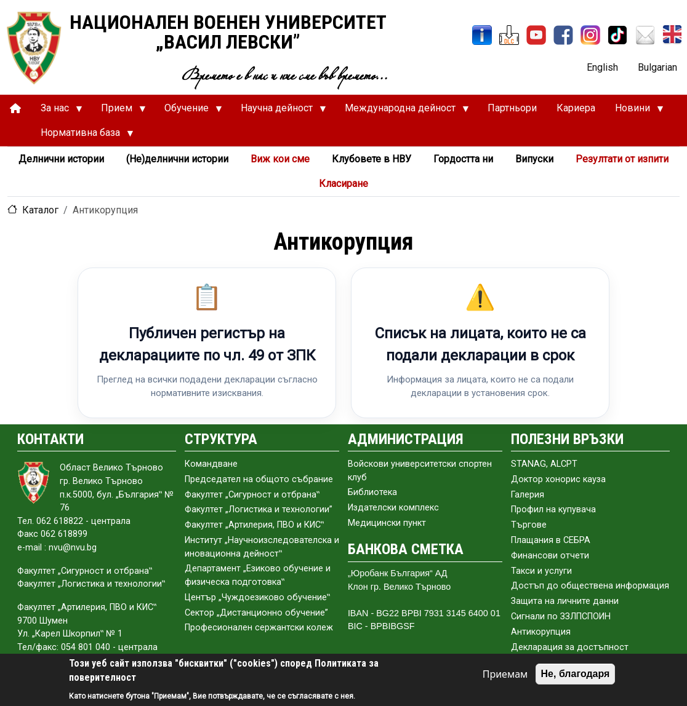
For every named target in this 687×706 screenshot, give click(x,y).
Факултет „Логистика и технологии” (258, 509)
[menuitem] (15, 108)
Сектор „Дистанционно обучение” (256, 613)
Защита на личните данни (565, 601)
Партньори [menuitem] (512, 108)
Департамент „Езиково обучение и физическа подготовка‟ (258, 575)
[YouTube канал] (536, 35)
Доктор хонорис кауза (558, 479)
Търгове (529, 525)
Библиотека (372, 492)
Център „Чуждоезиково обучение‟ (257, 597)
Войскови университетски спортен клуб (420, 471)
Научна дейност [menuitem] (278, 111)
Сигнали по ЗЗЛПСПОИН (561, 616)
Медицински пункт (387, 523)
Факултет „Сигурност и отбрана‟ (252, 495)
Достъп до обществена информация (590, 586)
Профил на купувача (553, 509)
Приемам (505, 674)
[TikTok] (617, 35)
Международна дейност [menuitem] (402, 111)
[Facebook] (563, 35)
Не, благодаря (575, 673)
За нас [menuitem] (56, 111)
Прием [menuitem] (118, 111)
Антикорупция (541, 632)
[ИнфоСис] (482, 35)
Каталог (40, 210)
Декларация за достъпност (570, 647)
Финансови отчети (550, 555)
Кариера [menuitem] (575, 108)
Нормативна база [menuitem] (82, 136)
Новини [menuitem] (634, 111)
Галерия (527, 495)
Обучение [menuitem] (188, 111)
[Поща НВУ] (645, 35)
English (602, 67)
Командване (211, 464)
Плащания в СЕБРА (550, 540)
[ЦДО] (509, 35)
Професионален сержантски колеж (259, 627)
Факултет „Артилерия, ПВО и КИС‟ (254, 525)
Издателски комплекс (393, 507)
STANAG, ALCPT (544, 464)
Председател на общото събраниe (259, 479)
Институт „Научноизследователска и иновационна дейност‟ (262, 547)
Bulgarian (657, 67)
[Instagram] (590, 35)
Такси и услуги (541, 571)
